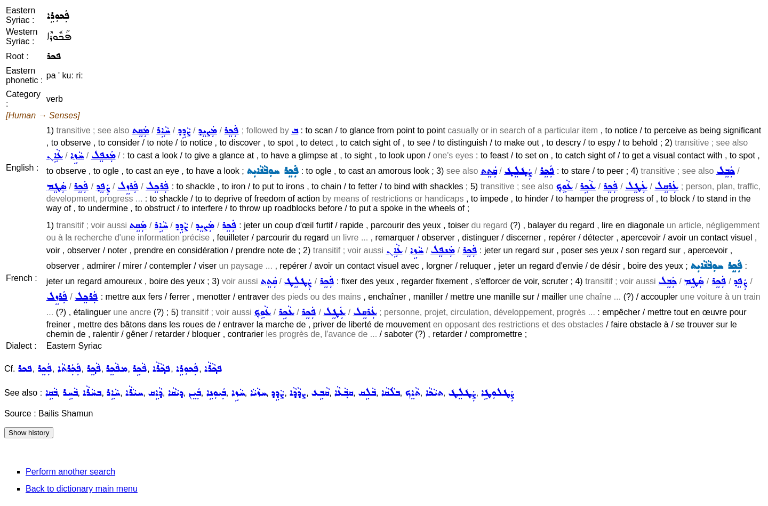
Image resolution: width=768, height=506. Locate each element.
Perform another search (70, 471)
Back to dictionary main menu (82, 488)
